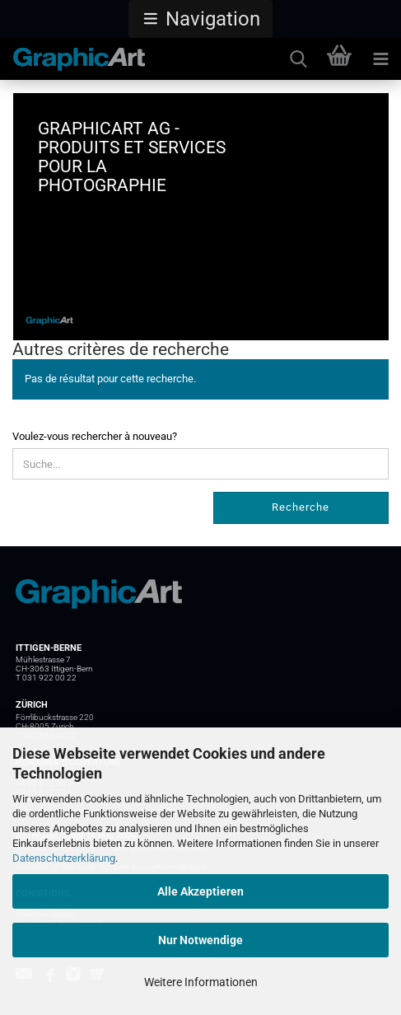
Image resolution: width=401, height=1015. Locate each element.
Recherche (300, 507)
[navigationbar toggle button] (380, 59)
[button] (200, 19)
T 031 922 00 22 (46, 677)
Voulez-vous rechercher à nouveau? (94, 436)
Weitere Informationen (201, 982)
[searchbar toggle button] (298, 59)
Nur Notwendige (200, 940)
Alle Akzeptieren (200, 891)
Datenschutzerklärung (63, 858)
